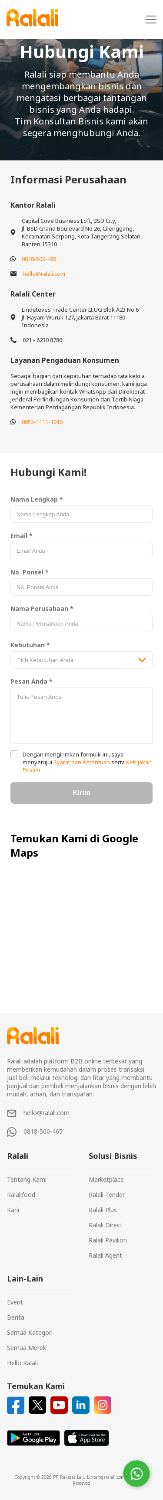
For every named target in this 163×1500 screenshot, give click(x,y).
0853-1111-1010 (42, 422)
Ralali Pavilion (108, 1240)
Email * (21, 536)
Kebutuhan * (30, 645)
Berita (15, 1317)
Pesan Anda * (31, 681)
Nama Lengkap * (36, 499)
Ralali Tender (107, 1194)
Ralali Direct (106, 1225)
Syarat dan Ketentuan (81, 762)
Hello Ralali (22, 1363)
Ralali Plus (103, 1210)
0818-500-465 (39, 259)
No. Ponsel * (29, 572)
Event (15, 1302)
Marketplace (106, 1179)
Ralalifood (21, 1194)
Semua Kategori (30, 1332)
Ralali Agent (105, 1255)
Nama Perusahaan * (41, 608)
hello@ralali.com (44, 273)
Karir (13, 1210)
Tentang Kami (27, 1179)
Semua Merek (26, 1347)
